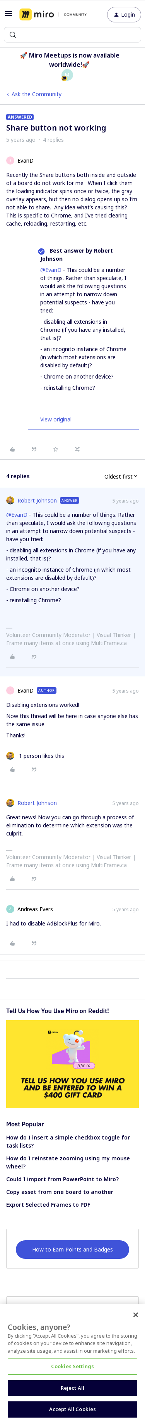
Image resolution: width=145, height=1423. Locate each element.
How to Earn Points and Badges (72, 1249)
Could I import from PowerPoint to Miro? (62, 1179)
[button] (8, 16)
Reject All (72, 1387)
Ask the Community (36, 94)
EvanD (25, 160)
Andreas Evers (35, 909)
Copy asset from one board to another (59, 1191)
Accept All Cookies (72, 1409)
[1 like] (35, 756)
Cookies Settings (72, 1366)
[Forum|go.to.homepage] (53, 14)
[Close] (135, 1314)
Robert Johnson (37, 500)
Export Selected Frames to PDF (48, 1204)
